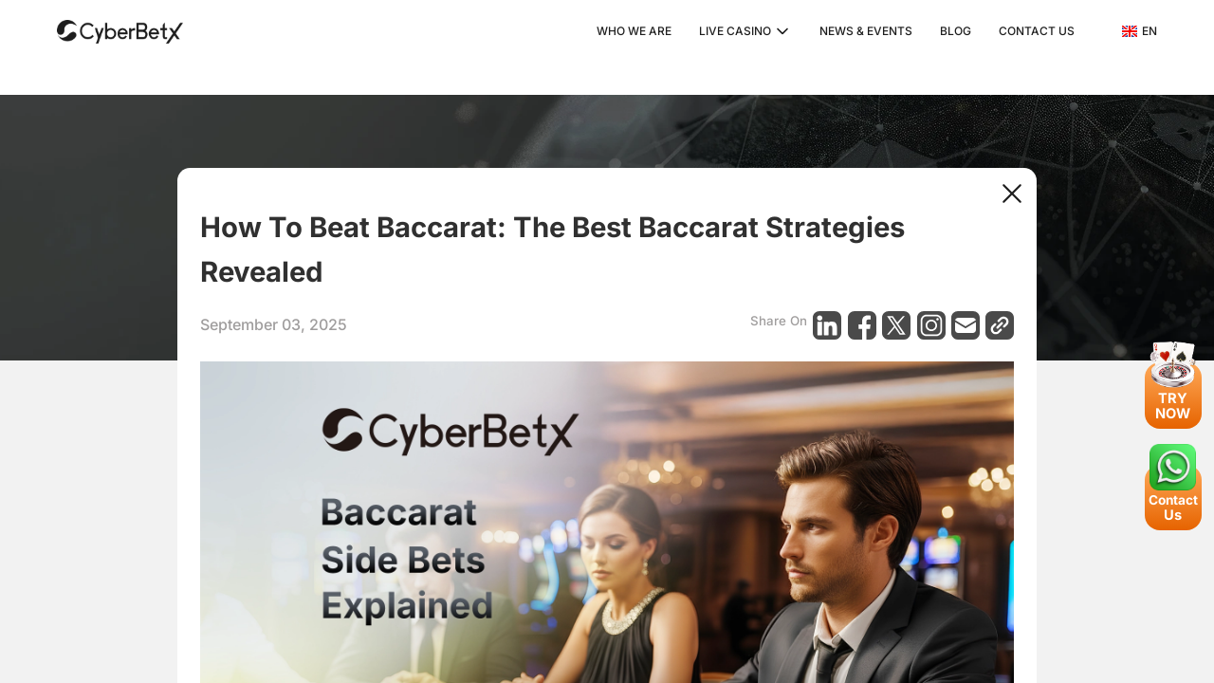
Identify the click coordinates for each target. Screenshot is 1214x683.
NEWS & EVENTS (865, 31)
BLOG (955, 31)
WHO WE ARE (634, 31)
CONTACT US (1037, 31)
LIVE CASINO (735, 31)
